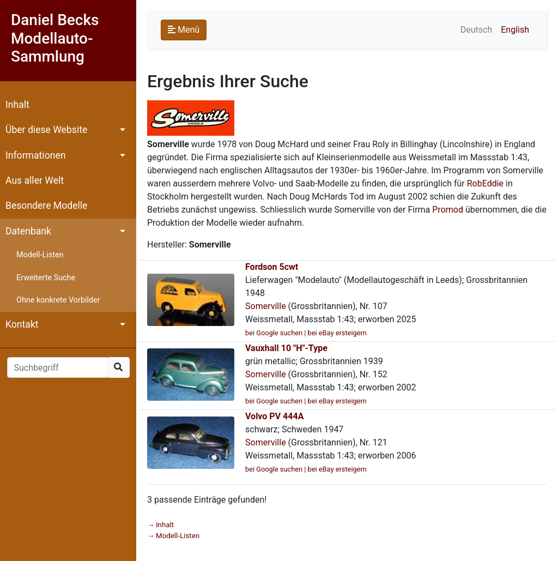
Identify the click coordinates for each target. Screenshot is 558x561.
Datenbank (28, 231)
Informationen (35, 155)
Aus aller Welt (34, 180)
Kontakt (22, 324)
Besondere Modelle (46, 205)
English (515, 30)
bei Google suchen (273, 333)
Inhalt (17, 104)
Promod (447, 209)
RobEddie (485, 183)
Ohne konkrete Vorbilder (58, 300)
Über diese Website (46, 129)
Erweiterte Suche (45, 277)
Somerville (265, 306)
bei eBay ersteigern (337, 333)
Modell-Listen (39, 255)
